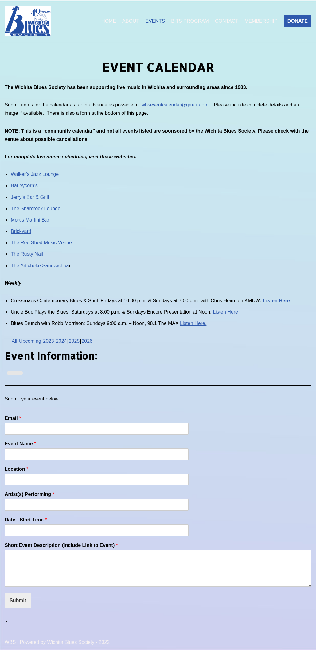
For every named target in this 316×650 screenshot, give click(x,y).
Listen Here (276, 300)
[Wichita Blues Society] (28, 21)
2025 (74, 341)
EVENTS (155, 21)
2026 (86, 341)
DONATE (297, 21)
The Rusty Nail (27, 254)
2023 (48, 341)
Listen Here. (193, 323)
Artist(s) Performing (29, 494)
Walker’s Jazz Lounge (35, 174)
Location (16, 469)
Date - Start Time (26, 519)
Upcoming (30, 341)
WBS (10, 642)
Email (13, 418)
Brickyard (21, 231)
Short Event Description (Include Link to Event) (61, 545)
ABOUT (130, 21)
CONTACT (226, 21)
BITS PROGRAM (190, 21)
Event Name (20, 443)
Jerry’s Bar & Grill (30, 197)
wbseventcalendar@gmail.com (176, 104)
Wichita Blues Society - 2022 (78, 642)
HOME (108, 21)
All (14, 341)
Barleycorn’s (25, 185)
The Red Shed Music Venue (41, 242)
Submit (18, 600)
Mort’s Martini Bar (30, 219)
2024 (61, 341)
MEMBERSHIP (261, 21)
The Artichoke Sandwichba (40, 265)
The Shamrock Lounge (35, 208)
